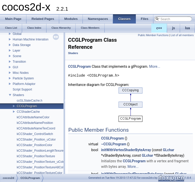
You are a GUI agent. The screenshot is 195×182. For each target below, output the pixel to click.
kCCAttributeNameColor (33, 117)
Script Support (22, 89)
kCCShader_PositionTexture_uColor (41, 162)
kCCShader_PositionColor (34, 145)
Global (17, 34)
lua (187, 28)
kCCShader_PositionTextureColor (39, 173)
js (173, 28)
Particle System (23, 78)
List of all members (182, 35)
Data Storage (22, 45)
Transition (19, 61)
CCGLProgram (27, 106)
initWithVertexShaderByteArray (126, 150)
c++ (159, 28)
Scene (17, 56)
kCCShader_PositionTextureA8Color (41, 167)
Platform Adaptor (24, 84)
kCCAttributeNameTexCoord (36, 128)
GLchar (168, 150)
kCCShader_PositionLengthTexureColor (44, 150)
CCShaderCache (28, 111)
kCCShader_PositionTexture (36, 156)
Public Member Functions (153, 35)
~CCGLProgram (113, 144)
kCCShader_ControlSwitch (35, 134)
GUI (15, 67)
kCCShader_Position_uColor (36, 139)
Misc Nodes (21, 73)
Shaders (18, 95)
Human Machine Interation (30, 39)
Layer (16, 50)
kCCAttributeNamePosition (35, 123)
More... (154, 66)
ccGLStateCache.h (29, 100)
